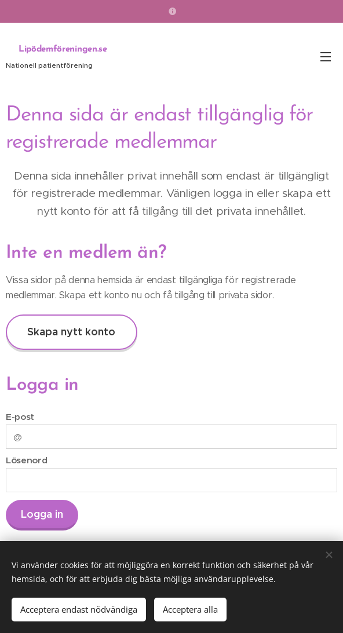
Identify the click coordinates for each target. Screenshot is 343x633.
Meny (325, 56)
